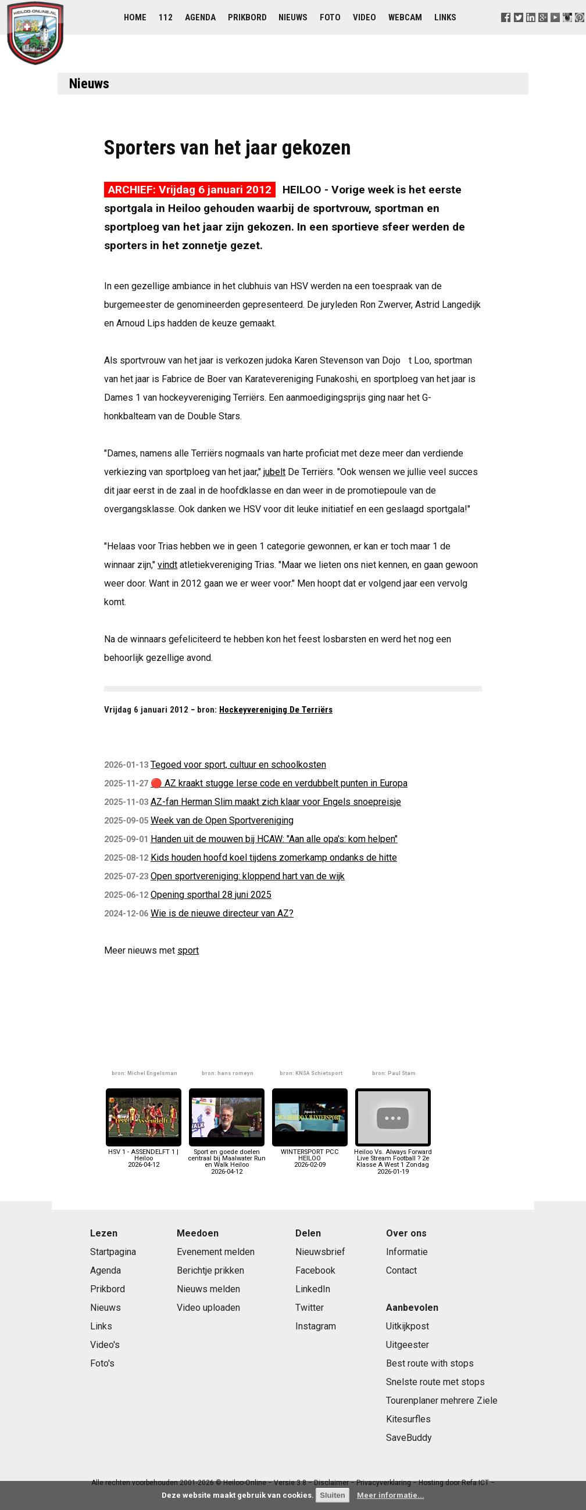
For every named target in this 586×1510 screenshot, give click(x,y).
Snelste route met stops (435, 1381)
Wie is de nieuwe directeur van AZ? (222, 913)
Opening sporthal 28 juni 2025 (211, 894)
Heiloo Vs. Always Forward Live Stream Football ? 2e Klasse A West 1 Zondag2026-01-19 (393, 1158)
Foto (330, 17)
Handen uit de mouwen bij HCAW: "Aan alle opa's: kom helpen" (274, 838)
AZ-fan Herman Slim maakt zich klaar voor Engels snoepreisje (276, 801)
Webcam (405, 17)
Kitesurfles (408, 1419)
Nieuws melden (208, 1289)
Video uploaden (208, 1307)
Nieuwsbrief (320, 1251)
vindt (167, 564)
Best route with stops (430, 1363)
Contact (401, 1270)
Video (364, 17)
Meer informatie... (390, 1495)
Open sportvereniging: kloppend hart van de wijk (248, 876)
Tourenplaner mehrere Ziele (442, 1400)
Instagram (315, 1326)
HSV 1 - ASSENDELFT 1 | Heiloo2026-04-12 (143, 1155)
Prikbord (247, 17)
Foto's (102, 1363)
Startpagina (113, 1251)
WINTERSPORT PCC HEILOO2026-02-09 (310, 1155)
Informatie (407, 1251)
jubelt (274, 471)
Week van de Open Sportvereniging (222, 820)
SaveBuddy (409, 1437)
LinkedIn (312, 1289)
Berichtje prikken (210, 1270)
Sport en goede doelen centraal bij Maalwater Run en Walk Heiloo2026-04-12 (227, 1158)
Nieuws (293, 17)
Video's (105, 1344)
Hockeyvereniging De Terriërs (276, 709)
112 (166, 17)
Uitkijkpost (407, 1326)
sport (188, 950)
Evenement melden (216, 1251)
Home (135, 17)
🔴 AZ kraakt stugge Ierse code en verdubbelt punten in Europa (279, 783)
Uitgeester (407, 1344)
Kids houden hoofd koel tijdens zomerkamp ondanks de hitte (274, 857)
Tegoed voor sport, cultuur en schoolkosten (238, 764)
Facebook (315, 1270)
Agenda (200, 17)
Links (445, 17)
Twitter (309, 1307)
